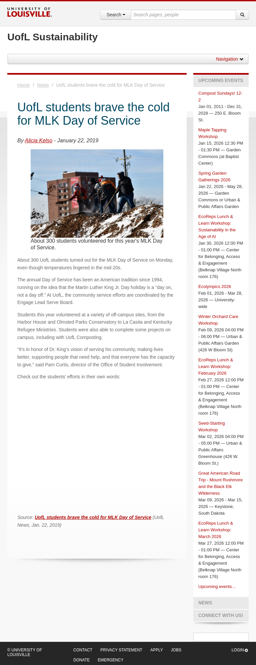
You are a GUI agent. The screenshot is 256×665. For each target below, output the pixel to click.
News (43, 85)
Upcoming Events (220, 80)
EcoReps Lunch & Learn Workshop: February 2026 (215, 366)
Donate (81, 660)
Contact (82, 650)
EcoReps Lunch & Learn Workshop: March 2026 (215, 530)
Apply (156, 650)
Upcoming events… (217, 586)
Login (240, 650)
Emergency (110, 660)
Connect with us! (220, 615)
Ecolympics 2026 (214, 286)
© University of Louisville (24, 652)
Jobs (176, 650)
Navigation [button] (230, 59)
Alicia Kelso (39, 140)
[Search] (242, 15)
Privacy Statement (121, 650)
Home (23, 85)
